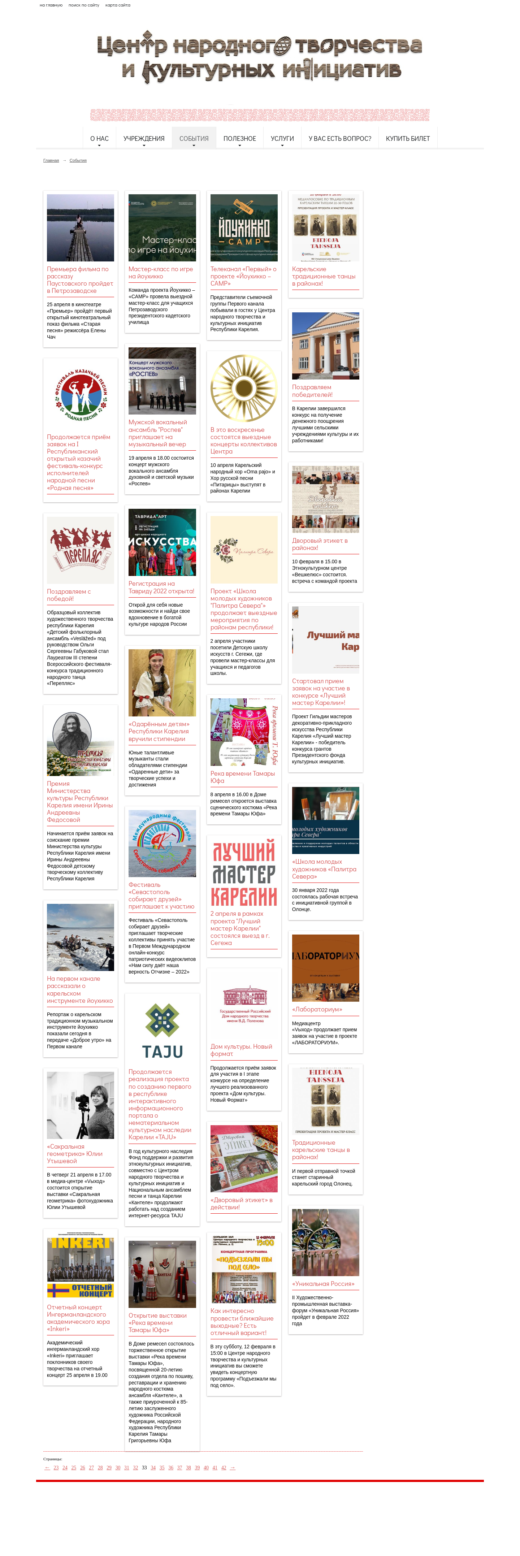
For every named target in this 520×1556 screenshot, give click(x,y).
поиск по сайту (84, 5)
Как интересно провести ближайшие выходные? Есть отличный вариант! (242, 1321)
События (194, 138)
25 (73, 1467)
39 (197, 1467)
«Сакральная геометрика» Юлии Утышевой (75, 1153)
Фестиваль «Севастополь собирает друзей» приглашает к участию (161, 895)
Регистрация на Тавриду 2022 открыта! (161, 587)
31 (126, 1467)
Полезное (240, 138)
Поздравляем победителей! (312, 390)
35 (162, 1467)
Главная (51, 160)
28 (100, 1467)
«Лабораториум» (317, 1009)
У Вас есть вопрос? (340, 138)
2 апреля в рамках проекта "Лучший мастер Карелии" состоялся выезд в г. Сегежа (240, 928)
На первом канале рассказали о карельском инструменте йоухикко (80, 989)
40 (206, 1467)
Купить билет (408, 138)
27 (91, 1467)
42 (223, 1467)
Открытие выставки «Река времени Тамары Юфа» (158, 1322)
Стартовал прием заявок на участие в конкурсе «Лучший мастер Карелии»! (321, 691)
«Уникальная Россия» (323, 1283)
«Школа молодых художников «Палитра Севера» (324, 868)
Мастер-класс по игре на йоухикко (161, 272)
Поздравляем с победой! (69, 595)
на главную (51, 5)
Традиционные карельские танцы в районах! (321, 1149)
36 (170, 1467)
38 (188, 1467)
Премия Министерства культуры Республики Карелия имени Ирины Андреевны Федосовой (80, 801)
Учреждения (144, 138)
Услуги (282, 138)
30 (118, 1467)
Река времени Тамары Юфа (243, 777)
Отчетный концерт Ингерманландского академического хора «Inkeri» (78, 1318)
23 (56, 1467)
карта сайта (117, 5)
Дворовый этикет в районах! (320, 544)
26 (82, 1467)
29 (109, 1467)
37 (179, 1467)
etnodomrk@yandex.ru (210, 1513)
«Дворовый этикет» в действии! (242, 1203)
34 (153, 1467)
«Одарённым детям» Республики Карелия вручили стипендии (159, 730)
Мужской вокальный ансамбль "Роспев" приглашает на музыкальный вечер (158, 432)
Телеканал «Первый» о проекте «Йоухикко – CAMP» (244, 275)
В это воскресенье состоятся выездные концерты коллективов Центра (244, 440)
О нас (99, 138)
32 (135, 1467)
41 (214, 1467)
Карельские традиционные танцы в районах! (324, 275)
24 (65, 1467)
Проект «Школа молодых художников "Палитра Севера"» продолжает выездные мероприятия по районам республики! (244, 609)
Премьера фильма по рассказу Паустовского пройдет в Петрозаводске (80, 279)
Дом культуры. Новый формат (241, 1050)
